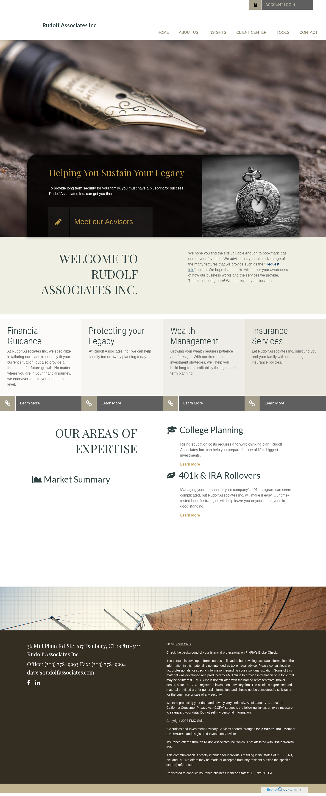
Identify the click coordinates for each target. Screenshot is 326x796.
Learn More (30, 406)
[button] (160, 29)
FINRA (171, 737)
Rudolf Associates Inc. (70, 25)
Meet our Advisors (103, 224)
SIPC (180, 737)
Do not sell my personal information (225, 715)
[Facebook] (30, 685)
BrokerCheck (267, 655)
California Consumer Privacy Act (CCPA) (195, 710)
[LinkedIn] (38, 685)
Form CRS (183, 647)
